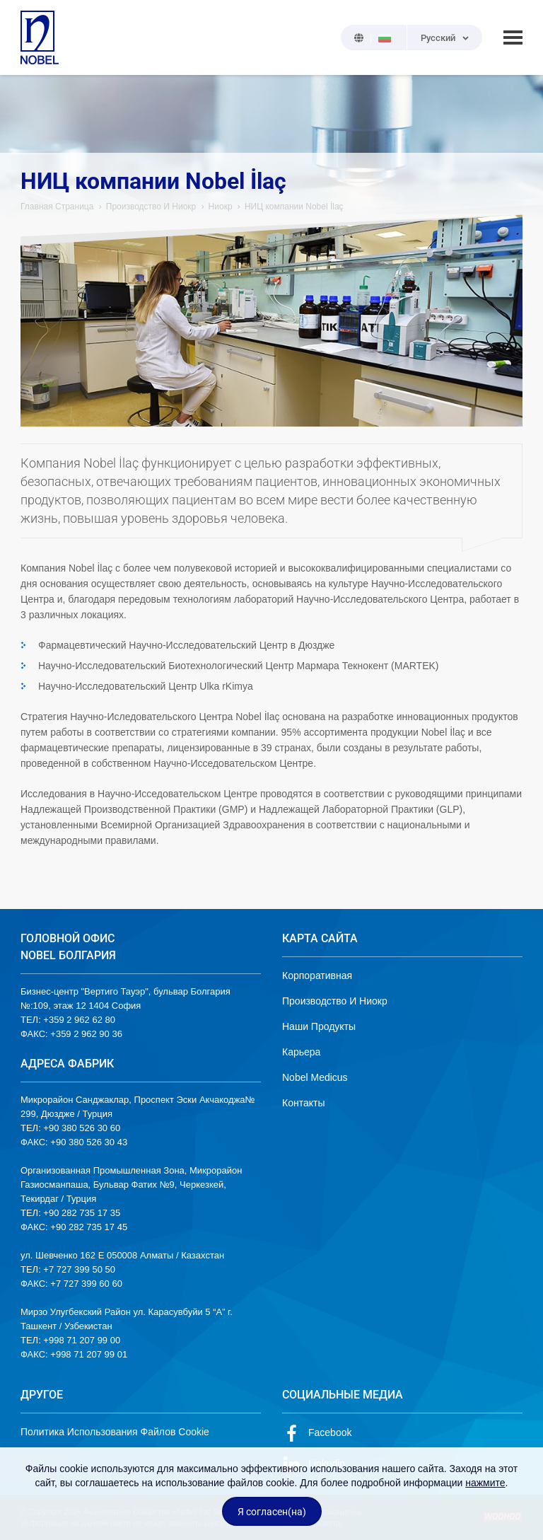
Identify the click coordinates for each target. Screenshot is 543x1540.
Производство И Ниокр (151, 207)
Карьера (301, 1052)
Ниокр (221, 207)
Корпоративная (317, 975)
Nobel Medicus (315, 1077)
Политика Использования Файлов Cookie (115, 1431)
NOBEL (40, 37)
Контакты (303, 1102)
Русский (438, 38)
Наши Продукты (319, 1026)
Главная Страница (57, 207)
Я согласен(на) (272, 1511)
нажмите (485, 1482)
